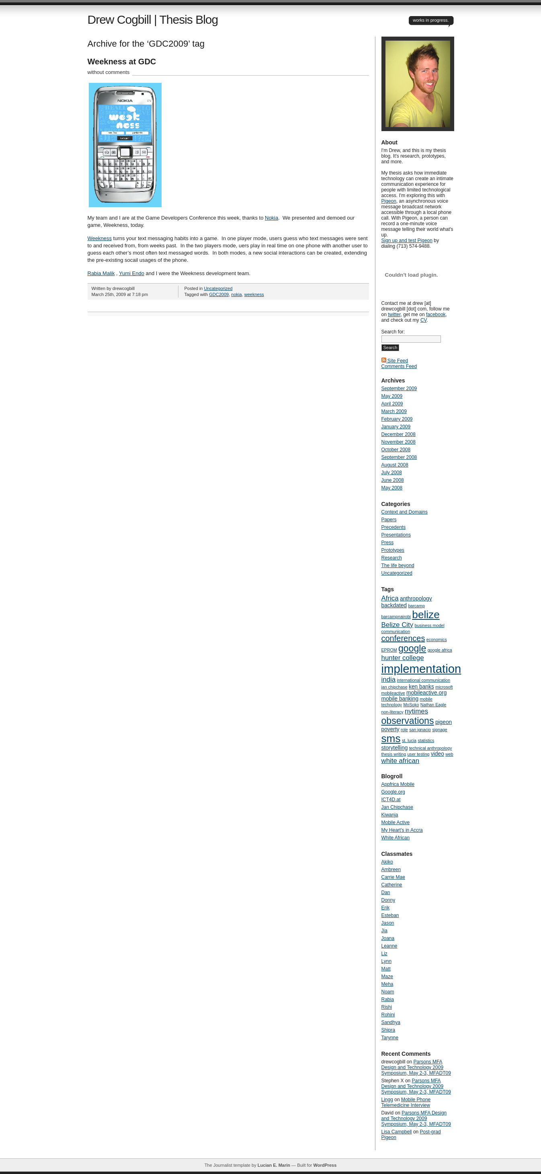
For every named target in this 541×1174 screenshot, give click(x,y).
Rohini (388, 1015)
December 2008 (398, 434)
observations (407, 721)
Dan (385, 892)
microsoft (444, 687)
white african (400, 761)
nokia (236, 294)
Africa (390, 598)
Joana (388, 938)
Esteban (390, 915)
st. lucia (409, 740)
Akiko (387, 862)
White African (395, 838)
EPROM (389, 650)
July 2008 (391, 472)
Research (391, 558)
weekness (254, 294)
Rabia (387, 999)
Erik (385, 908)
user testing (418, 754)
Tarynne (390, 1037)
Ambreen (391, 869)
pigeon (443, 722)
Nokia (271, 218)
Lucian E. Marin (274, 1165)
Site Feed (394, 361)
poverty (390, 729)
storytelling (394, 748)
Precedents (393, 527)
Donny (388, 900)
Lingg (387, 1099)
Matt (386, 969)
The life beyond (397, 565)
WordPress (324, 1165)
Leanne (389, 946)
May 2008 (392, 488)
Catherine (391, 885)
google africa (440, 650)
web (449, 754)
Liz (384, 953)
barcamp (416, 605)
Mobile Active (395, 822)
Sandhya (390, 1022)
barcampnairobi (396, 616)
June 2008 (392, 480)
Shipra (388, 1030)
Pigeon (388, 201)
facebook (436, 314)
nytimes (416, 711)
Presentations (396, 535)
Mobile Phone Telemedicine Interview (406, 1102)
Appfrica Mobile (398, 784)
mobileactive (393, 693)
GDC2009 (219, 294)
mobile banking (400, 699)
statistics (426, 740)
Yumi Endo (131, 273)
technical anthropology (430, 748)
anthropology (416, 599)
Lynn (386, 961)
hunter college (402, 658)
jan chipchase (394, 687)
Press (387, 542)
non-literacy (392, 711)
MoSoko (411, 704)
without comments (109, 72)
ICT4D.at (391, 799)
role (404, 729)
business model (430, 625)
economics (436, 639)
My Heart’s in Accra (402, 830)
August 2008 (394, 465)
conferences (403, 638)
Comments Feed (399, 366)
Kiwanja (389, 815)
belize (426, 615)
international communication (424, 680)
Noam (387, 992)
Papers (389, 519)
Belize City (397, 625)
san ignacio (420, 729)
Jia (384, 930)
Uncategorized (218, 288)
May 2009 (392, 396)
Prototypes (392, 550)
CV (423, 320)
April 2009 (392, 404)
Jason (387, 923)
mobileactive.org (426, 693)
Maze (387, 976)
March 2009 (394, 411)
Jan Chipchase (397, 807)
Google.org (393, 792)
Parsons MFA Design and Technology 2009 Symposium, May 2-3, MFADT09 (416, 1067)
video (437, 754)
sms (391, 738)
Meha (387, 984)
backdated (394, 605)
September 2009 (399, 388)
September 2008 (399, 457)
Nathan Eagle (433, 704)
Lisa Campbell (396, 1132)
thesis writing (393, 754)
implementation (421, 668)
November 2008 (398, 442)
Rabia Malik (101, 273)
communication (395, 631)
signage (439, 729)
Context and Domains (404, 512)
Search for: (393, 332)
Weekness (100, 238)
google (412, 648)
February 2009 (397, 419)
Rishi (386, 1007)
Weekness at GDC (122, 61)
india (388, 679)
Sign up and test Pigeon (406, 240)
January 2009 (396, 427)
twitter (394, 314)
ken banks (421, 687)
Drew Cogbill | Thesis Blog (153, 19)
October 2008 (396, 449)
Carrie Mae (393, 877)
